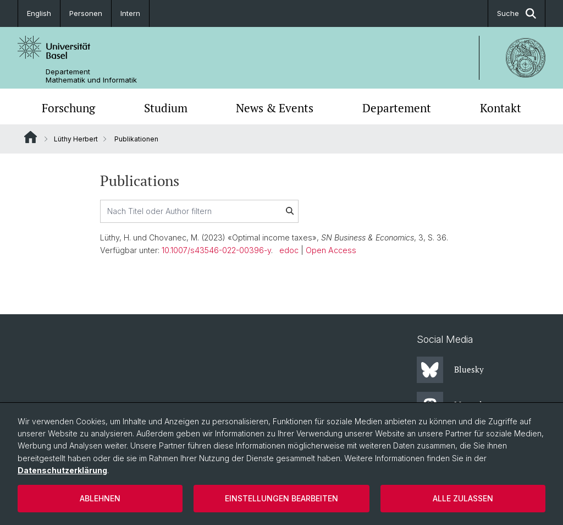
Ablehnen (100, 498)
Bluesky (450, 370)
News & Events (274, 108)
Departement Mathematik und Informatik (91, 76)
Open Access (331, 250)
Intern (130, 13)
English (39, 13)
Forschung (68, 108)
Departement (396, 108)
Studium (165, 108)
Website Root (30, 137)
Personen (85, 13)
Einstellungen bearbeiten (281, 498)
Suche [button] (516, 13)
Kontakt (500, 108)
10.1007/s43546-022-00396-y (216, 250)
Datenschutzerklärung (62, 470)
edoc (289, 250)
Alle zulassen (463, 498)
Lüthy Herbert (76, 139)
